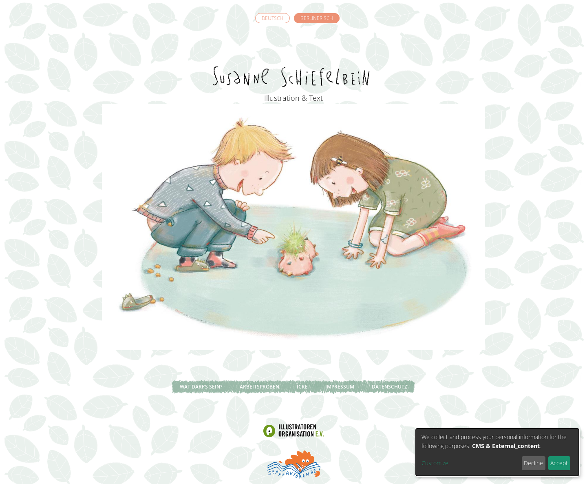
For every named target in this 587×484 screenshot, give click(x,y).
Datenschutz (389, 386)
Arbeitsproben (259, 386)
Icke (302, 386)
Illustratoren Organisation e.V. (293, 431)
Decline (533, 463)
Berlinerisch (316, 18)
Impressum (339, 386)
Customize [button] (434, 463)
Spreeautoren (293, 463)
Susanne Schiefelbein (293, 61)
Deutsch (272, 18)
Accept (559, 463)
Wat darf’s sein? (201, 386)
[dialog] (497, 452)
